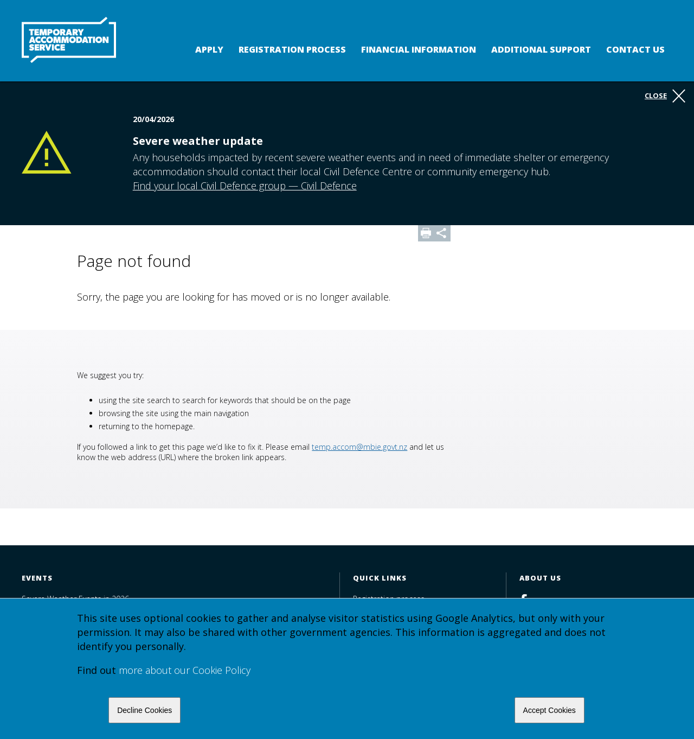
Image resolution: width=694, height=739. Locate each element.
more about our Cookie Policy (184, 670)
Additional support (541, 49)
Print (426, 233)
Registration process (292, 49)
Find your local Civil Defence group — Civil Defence (245, 185)
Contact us (635, 49)
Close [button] (665, 96)
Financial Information (418, 49)
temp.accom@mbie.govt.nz (359, 447)
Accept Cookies (549, 710)
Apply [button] (209, 49)
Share (442, 233)
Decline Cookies (144, 710)
